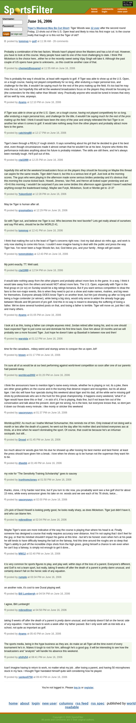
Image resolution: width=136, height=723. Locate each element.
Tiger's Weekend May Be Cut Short (48, 28)
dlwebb (23, 463)
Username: (9, 19)
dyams (23, 102)
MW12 (22, 553)
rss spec (97, 703)
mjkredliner (25, 519)
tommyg (24, 41)
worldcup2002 (27, 375)
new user (122, 11)
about (94, 11)
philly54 (23, 657)
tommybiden (26, 254)
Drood (22, 439)
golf (34, 41)
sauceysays (26, 412)
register (88, 687)
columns (122, 9)
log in (77, 687)
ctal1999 (23, 159)
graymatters (26, 210)
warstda (23, 338)
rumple (23, 577)
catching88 (25, 132)
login (104, 11)
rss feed (81, 703)
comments (107, 9)
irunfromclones (28, 479)
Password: (8, 26)
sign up (18, 34)
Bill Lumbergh (27, 593)
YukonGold (25, 194)
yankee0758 (26, 677)
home (94, 9)
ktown (22, 355)
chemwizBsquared (30, 68)
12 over (95, 28)
